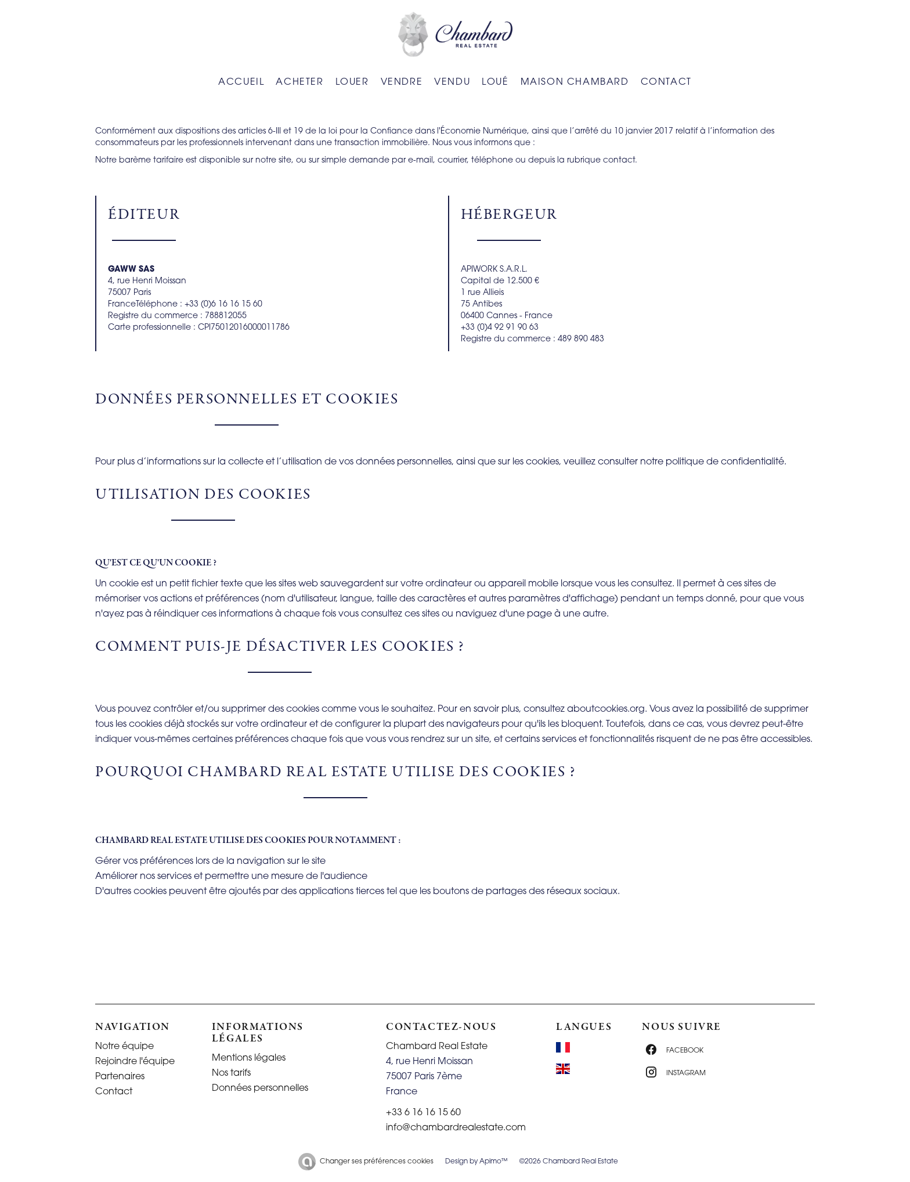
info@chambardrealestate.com (456, 1128)
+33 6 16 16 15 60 (423, 1113)
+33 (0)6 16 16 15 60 (223, 304)
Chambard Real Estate (437, 1046)
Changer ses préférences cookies (377, 1161)
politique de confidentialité (725, 462)
